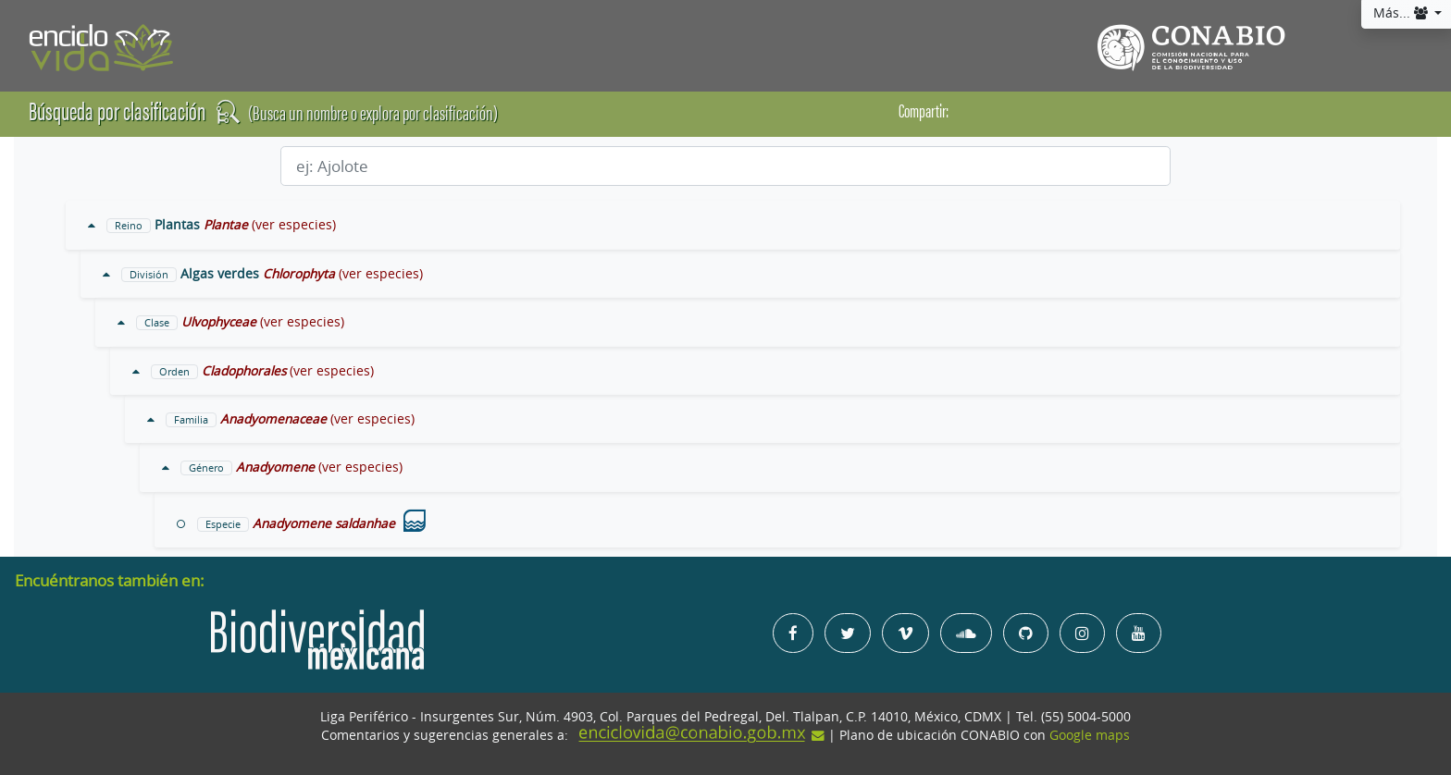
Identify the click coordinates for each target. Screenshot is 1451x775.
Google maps (1089, 735)
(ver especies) (294, 224)
